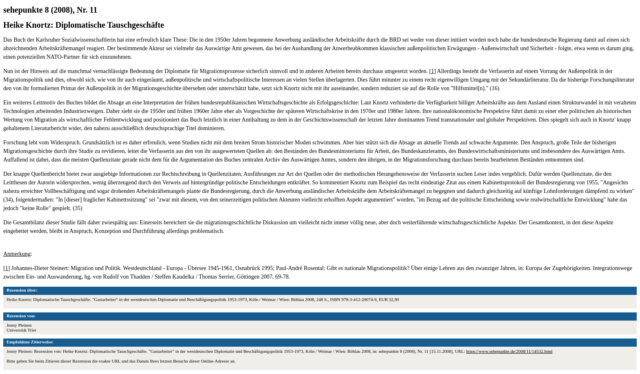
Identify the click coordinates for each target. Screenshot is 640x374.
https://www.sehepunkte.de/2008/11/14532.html (509, 351)
